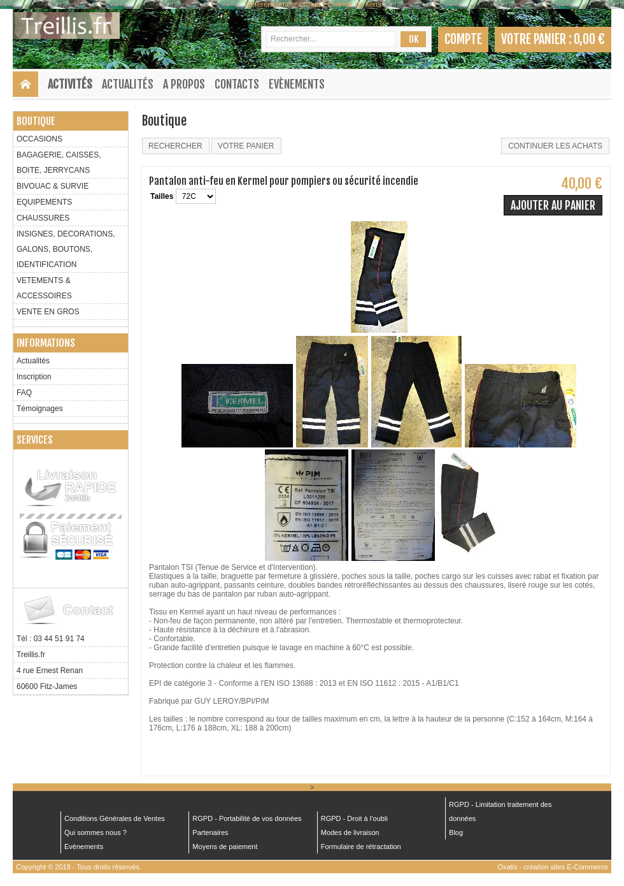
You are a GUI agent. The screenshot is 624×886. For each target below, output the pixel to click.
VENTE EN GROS (48, 311)
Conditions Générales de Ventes (114, 818)
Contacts (237, 84)
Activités (70, 84)
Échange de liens (352, 4)
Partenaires (210, 832)
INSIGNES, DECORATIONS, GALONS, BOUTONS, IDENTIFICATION (66, 249)
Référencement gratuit (283, 4)
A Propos (184, 84)
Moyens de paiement (224, 846)
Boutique (36, 121)
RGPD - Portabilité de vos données (246, 818)
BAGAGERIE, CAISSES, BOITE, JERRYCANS (59, 162)
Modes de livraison (350, 832)
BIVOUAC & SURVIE (53, 186)
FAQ (24, 392)
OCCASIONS (39, 138)
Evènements (297, 84)
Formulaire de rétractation (361, 846)
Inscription (34, 376)
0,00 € (589, 39)
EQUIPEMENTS (44, 202)
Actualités (127, 84)
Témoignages (40, 408)
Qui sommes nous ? (95, 832)
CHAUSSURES (43, 218)
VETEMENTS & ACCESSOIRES (44, 288)
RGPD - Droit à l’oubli (354, 818)
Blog (456, 832)
